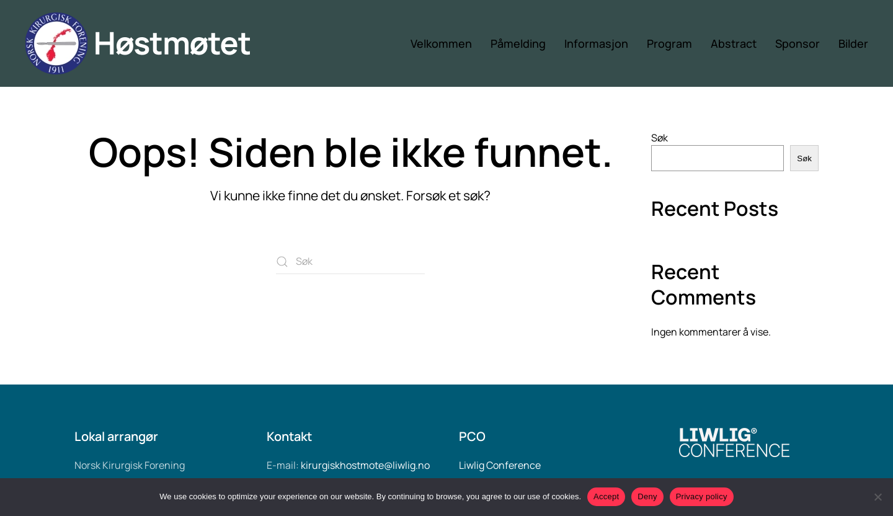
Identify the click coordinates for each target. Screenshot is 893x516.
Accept (606, 496)
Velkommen (441, 43)
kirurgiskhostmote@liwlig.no (365, 465)
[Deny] (877, 497)
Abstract (734, 43)
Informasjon (596, 43)
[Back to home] (151, 43)
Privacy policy (701, 496)
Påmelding (518, 43)
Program (669, 43)
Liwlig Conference (500, 465)
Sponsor (797, 43)
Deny (647, 496)
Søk (659, 138)
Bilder (853, 43)
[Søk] (350, 261)
